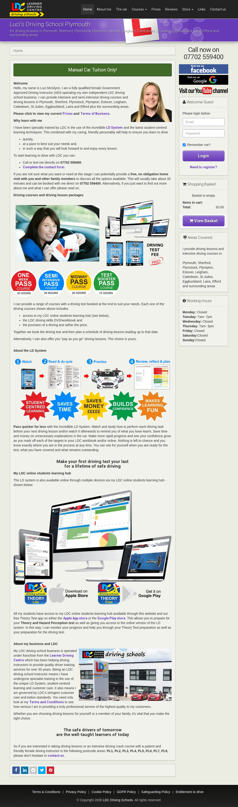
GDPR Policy (126, 792)
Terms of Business (94, 113)
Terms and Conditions (46, 702)
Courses (139, 9)
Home (87, 9)
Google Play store (111, 618)
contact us (56, 755)
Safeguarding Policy (155, 792)
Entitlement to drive (190, 792)
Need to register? (203, 167)
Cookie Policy (101, 792)
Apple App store (75, 618)
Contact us (218, 9)
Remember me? (197, 145)
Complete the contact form (43, 167)
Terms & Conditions (46, 792)
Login (203, 155)
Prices (156, 9)
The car (121, 9)
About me (104, 9)
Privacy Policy (76, 792)
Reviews (171, 9)
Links (201, 9)
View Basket (203, 220)
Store (187, 9)
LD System (114, 127)
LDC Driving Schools (118, 800)
